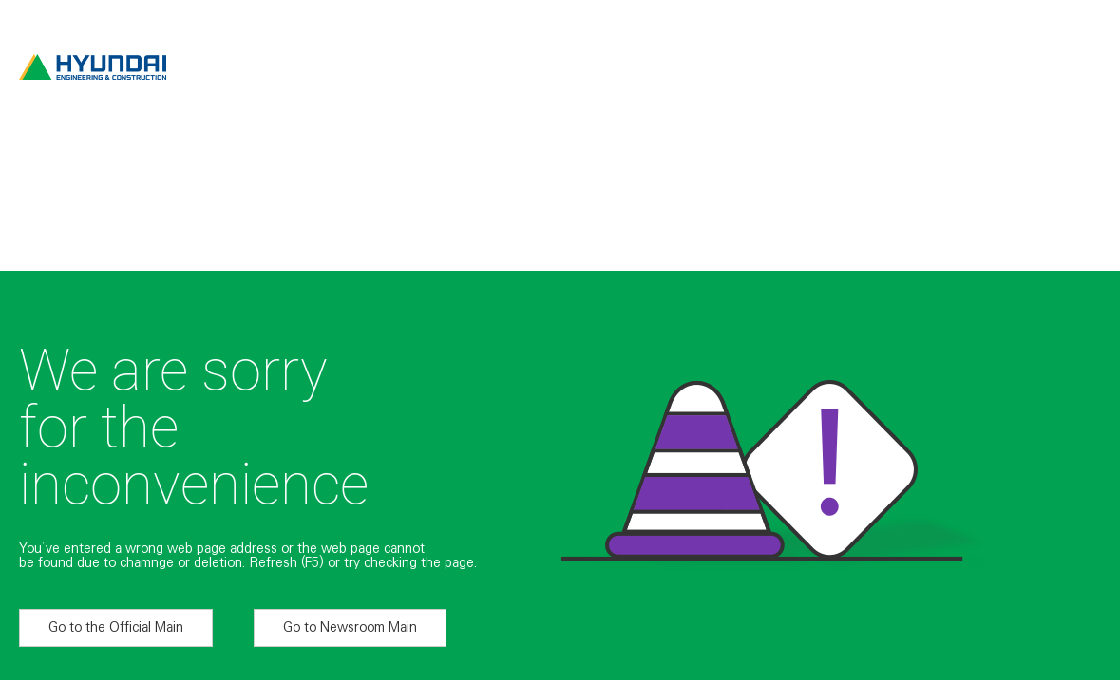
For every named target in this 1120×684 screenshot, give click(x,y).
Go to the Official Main (115, 627)
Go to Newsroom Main (350, 627)
